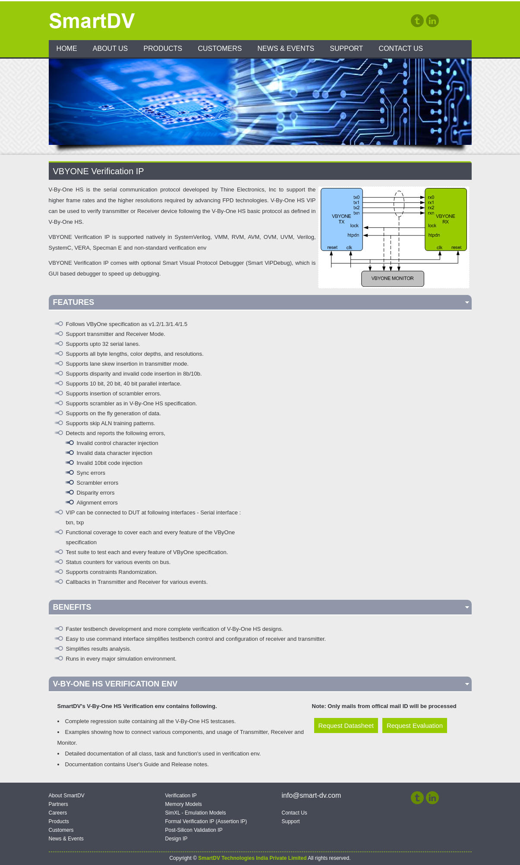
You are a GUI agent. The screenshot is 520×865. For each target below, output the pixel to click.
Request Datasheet (346, 725)
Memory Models (183, 804)
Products (162, 48)
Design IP (176, 839)
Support (346, 48)
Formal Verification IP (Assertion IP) (206, 821)
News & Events (286, 48)
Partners (58, 804)
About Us (110, 48)
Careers (58, 813)
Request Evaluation (415, 725)
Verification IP (181, 796)
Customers (220, 48)
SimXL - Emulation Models (195, 813)
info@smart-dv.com (311, 795)
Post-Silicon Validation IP (194, 830)
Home (67, 48)
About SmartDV (67, 796)
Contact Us (401, 48)
